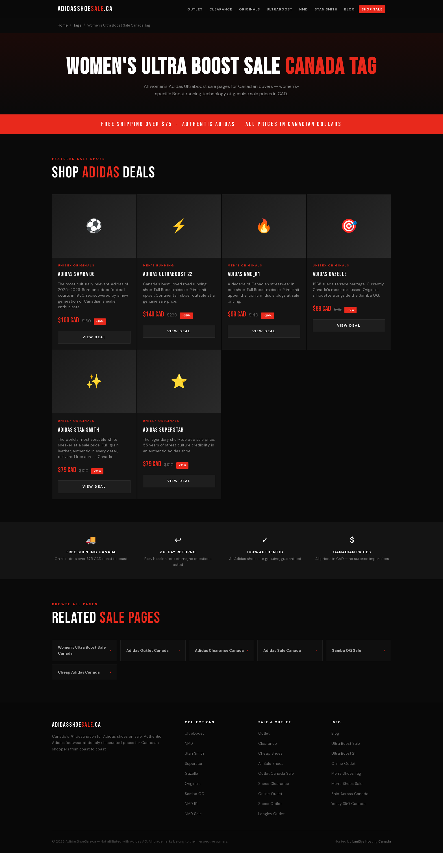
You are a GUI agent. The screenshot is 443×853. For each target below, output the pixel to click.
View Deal (94, 337)
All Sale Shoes (270, 763)
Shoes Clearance (273, 783)
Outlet (195, 9)
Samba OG (194, 793)
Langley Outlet (271, 813)
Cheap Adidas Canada (84, 672)
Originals (249, 9)
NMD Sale (193, 813)
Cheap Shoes (270, 753)
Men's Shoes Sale (346, 783)
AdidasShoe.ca (85, 9)
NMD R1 (191, 803)
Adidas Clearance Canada (221, 651)
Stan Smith (326, 9)
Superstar (194, 763)
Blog (349, 9)
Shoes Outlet (270, 803)
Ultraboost (279, 9)
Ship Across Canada (349, 793)
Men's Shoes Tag (346, 773)
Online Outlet (270, 793)
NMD (303, 9)
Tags (77, 25)
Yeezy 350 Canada (348, 803)
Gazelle (191, 773)
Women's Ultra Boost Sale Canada (84, 650)
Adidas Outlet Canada (152, 651)
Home (63, 25)
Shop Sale (372, 9)
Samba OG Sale (358, 651)
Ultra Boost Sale (345, 743)
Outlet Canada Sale (276, 773)
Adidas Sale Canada (289, 651)
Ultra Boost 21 (343, 753)
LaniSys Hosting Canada (371, 841)
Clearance (220, 9)
